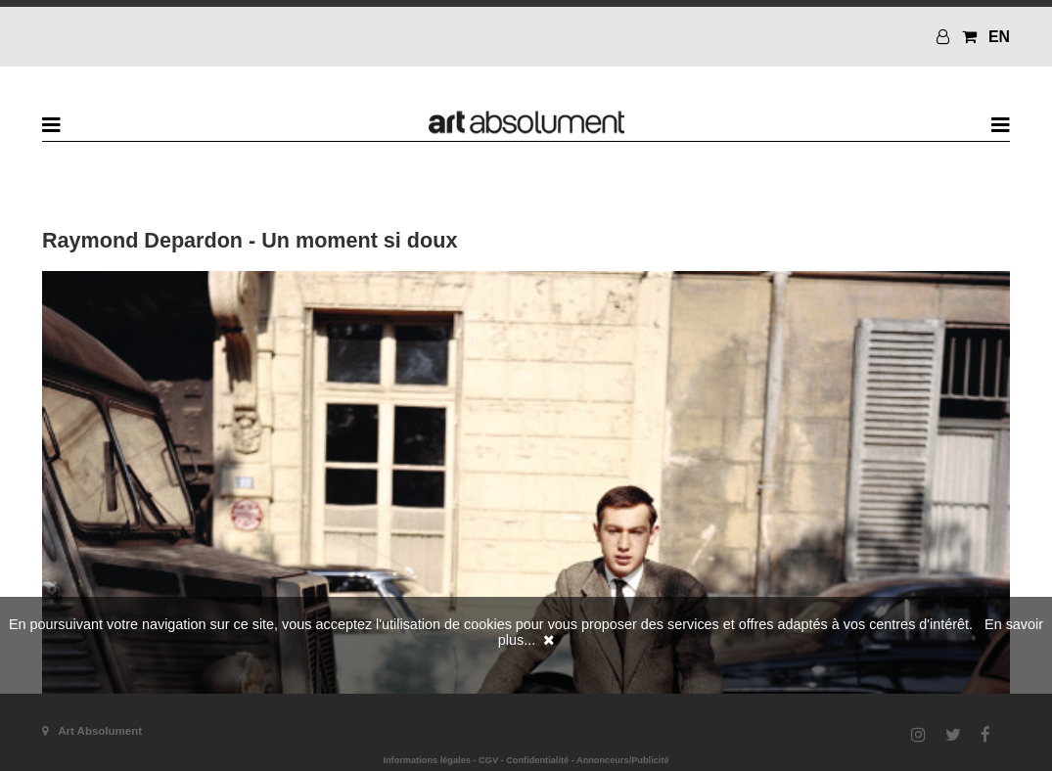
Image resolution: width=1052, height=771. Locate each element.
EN (999, 36)
